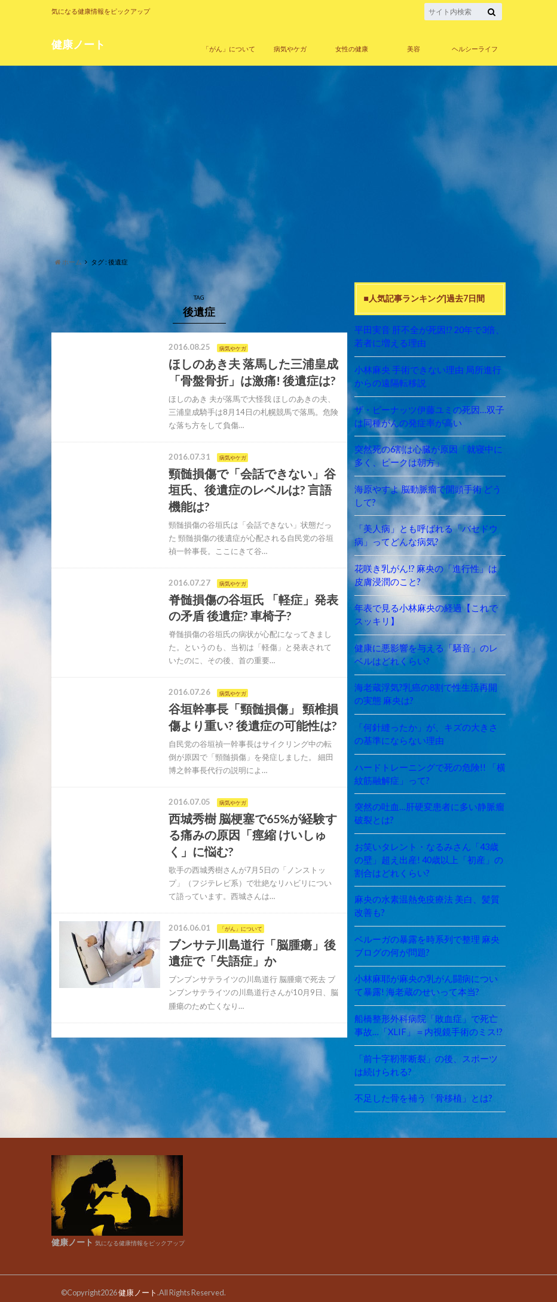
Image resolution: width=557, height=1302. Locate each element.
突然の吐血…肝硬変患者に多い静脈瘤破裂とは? (428, 808)
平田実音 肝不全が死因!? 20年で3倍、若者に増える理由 (429, 336)
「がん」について (229, 49)
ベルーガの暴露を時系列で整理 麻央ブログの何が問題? (426, 938)
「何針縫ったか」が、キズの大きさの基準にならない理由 (429, 729)
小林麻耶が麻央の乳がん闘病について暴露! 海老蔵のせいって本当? (429, 978)
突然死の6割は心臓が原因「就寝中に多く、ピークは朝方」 (427, 454)
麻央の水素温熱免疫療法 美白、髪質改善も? (426, 899)
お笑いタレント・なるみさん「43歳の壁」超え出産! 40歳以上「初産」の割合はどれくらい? (428, 854)
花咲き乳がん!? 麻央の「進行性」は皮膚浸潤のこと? (429, 572)
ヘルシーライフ (475, 49)
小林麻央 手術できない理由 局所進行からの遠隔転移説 (427, 375)
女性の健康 (351, 49)
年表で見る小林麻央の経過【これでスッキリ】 (429, 611)
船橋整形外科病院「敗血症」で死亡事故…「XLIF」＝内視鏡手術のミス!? (425, 1017)
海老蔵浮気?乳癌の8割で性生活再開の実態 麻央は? (429, 690)
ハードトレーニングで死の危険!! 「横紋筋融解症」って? (429, 768)
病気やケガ (290, 49)
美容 (413, 49)
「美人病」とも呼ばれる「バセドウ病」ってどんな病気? (429, 532)
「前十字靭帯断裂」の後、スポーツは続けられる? (429, 1057)
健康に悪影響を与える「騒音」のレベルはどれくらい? (429, 651)
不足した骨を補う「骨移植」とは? (418, 1089)
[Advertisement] (278, 158)
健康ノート (78, 44)
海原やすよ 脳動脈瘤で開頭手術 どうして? (427, 494)
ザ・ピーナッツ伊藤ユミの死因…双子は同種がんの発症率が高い (428, 415)
